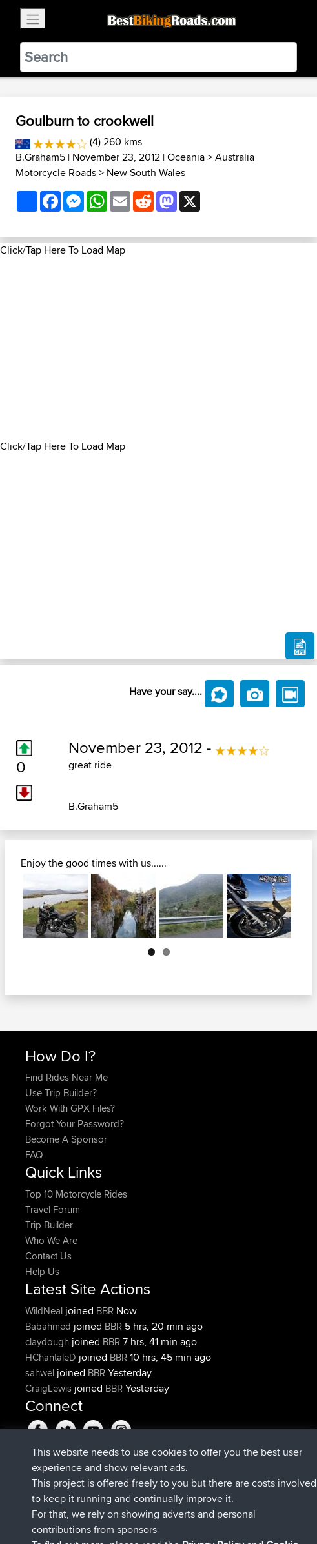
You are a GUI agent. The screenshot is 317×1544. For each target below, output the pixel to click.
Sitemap (145, 1494)
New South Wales (146, 172)
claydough (48, 1341)
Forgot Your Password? (74, 1123)
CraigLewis (49, 1388)
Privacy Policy (198, 1494)
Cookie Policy (262, 1494)
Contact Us (48, 1256)
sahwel (41, 1372)
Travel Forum (52, 1209)
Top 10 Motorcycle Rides (76, 1194)
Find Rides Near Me (66, 1077)
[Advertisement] (158, 348)
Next (274, 906)
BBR (105, 1311)
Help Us (42, 1271)
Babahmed (49, 1326)
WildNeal (45, 1311)
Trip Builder (49, 1225)
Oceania (186, 157)
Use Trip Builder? (61, 1092)
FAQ (34, 1154)
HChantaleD (52, 1357)
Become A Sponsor (66, 1139)
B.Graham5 (40, 157)
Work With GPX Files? (70, 1108)
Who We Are (51, 1240)
